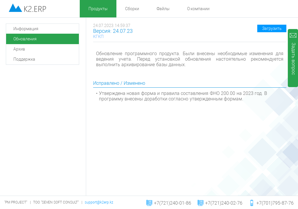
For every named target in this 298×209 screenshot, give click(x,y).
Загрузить (272, 28)
